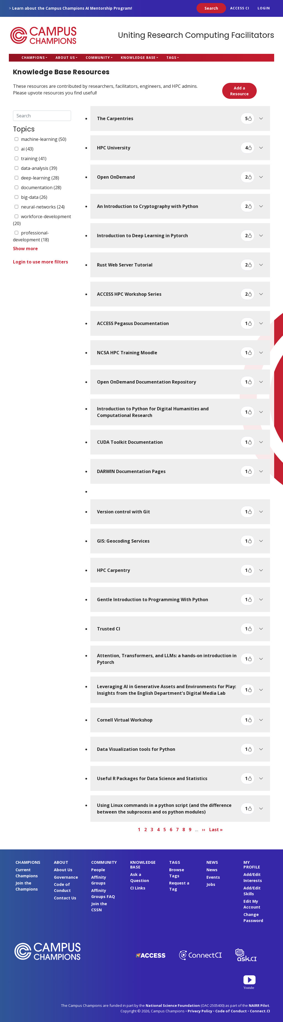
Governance (66, 877)
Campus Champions (43, 35)
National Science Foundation (173, 1005)
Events (213, 877)
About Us (65, 57)
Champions (33, 57)
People (98, 869)
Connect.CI (260, 1010)
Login (264, 8)
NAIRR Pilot (259, 1005)
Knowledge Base (138, 57)
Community (98, 57)
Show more (25, 248)
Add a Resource (239, 90)
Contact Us (65, 897)
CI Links (137, 888)
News (212, 869)
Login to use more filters (40, 262)
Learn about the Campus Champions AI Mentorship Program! (72, 8)
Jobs (210, 884)
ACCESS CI (239, 8)
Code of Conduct (231, 1010)
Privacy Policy (200, 1010)
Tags (171, 57)
